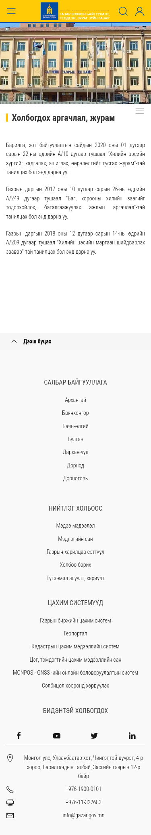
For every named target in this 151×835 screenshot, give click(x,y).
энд (42, 172)
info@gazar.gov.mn (83, 815)
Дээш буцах (30, 341)
